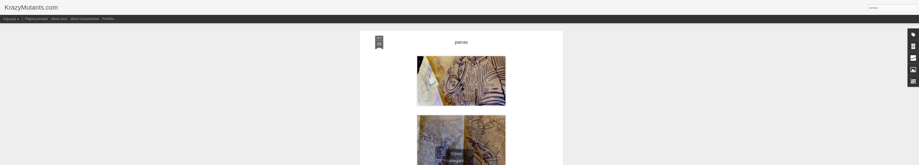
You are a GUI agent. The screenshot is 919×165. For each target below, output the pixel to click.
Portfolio (108, 19)
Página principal (36, 19)
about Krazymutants (85, 19)
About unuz (59, 19)
